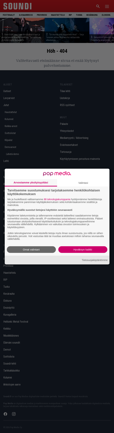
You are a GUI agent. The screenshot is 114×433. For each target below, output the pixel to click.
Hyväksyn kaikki (82, 249)
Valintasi (83, 182)
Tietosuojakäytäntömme (95, 260)
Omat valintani (31, 249)
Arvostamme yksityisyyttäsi (31, 182)
